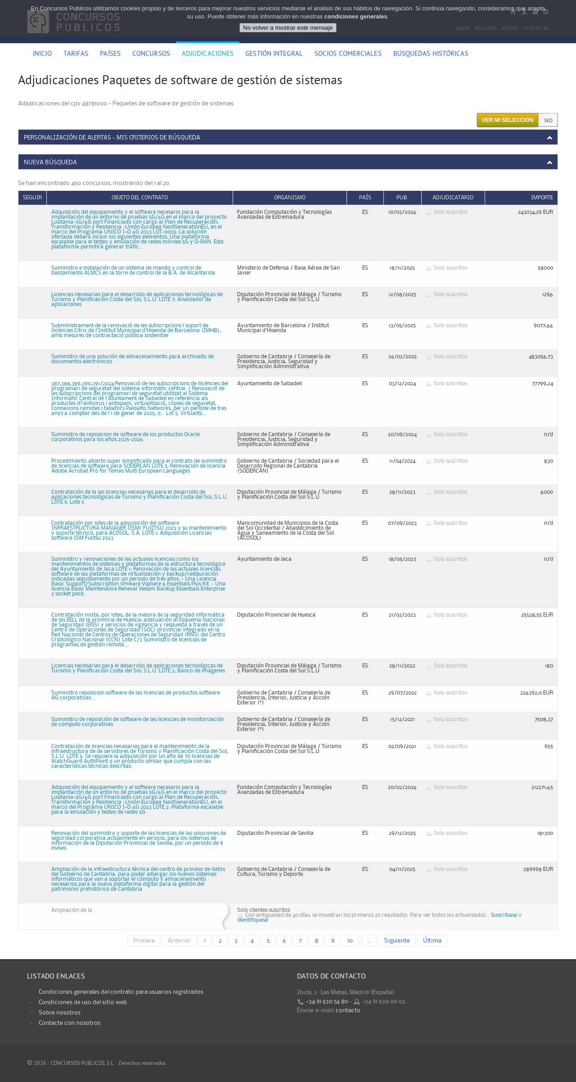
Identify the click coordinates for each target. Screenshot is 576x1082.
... (369, 940)
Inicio (42, 54)
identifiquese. (253, 920)
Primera (144, 940)
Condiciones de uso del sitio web (83, 1002)
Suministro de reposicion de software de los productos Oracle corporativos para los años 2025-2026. (125, 437)
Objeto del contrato (140, 197)
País (365, 197)
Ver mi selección (508, 120)
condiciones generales (355, 16)
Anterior (179, 940)
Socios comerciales (348, 54)
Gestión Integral (274, 54)
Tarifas (76, 54)
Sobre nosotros (60, 1012)
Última (432, 940)
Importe (542, 197)
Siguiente (397, 940)
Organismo (290, 197)
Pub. (402, 197)
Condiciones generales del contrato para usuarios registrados (121, 992)
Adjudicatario (452, 197)
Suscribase (504, 915)
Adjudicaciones (208, 54)
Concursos (151, 54)
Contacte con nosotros (69, 1023)
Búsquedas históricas (430, 54)
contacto (348, 1010)
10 (350, 940)
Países (110, 54)
